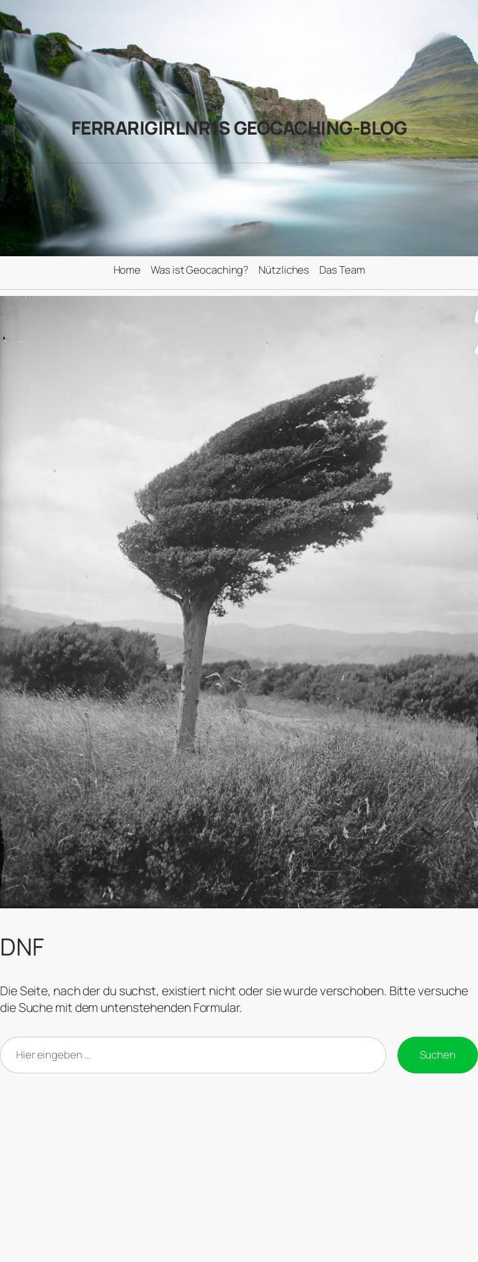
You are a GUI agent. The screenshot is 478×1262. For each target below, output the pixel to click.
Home (127, 269)
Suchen (438, 1054)
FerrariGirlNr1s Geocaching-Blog (239, 127)
